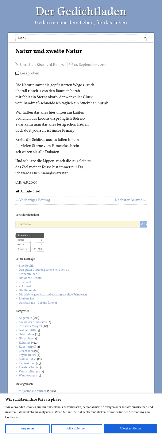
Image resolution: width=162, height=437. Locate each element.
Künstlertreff (27, 347)
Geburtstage (27, 334)
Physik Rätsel (27, 355)
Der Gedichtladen (81, 12)
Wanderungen (28, 376)
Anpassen (27, 429)
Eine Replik (26, 266)
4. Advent (25, 282)
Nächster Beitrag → (131, 200)
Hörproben (26, 339)
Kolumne (25, 343)
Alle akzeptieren (130, 429)
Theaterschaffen (29, 367)
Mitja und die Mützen (33, 391)
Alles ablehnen (76, 429)
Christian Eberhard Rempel (43, 65)
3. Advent (25, 287)
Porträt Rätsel (28, 359)
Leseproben (29, 73)
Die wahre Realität (31, 278)
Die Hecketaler (28, 291)
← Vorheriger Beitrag (32, 200)
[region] (81, 415)
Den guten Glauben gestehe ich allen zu (44, 270)
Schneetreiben (28, 274)
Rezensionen (27, 363)
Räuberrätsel (27, 299)
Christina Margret (30, 326)
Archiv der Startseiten (33, 322)
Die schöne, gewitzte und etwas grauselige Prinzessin (53, 295)
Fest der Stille (27, 330)
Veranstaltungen (29, 372)
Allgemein (25, 318)
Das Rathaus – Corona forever (38, 303)
